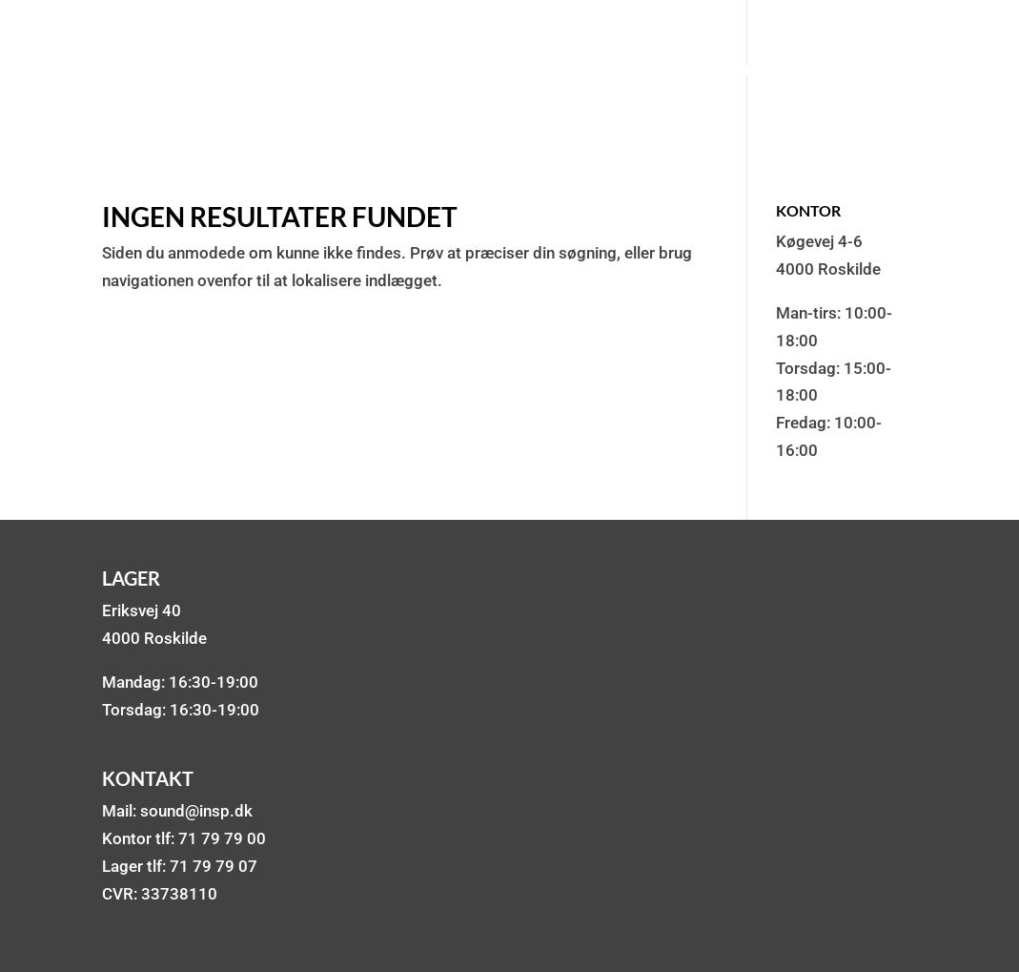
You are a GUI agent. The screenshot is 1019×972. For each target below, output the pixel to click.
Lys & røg (513, 73)
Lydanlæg (350, 73)
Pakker (245, 73)
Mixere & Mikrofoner (683, 73)
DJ (433, 73)
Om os (837, 73)
